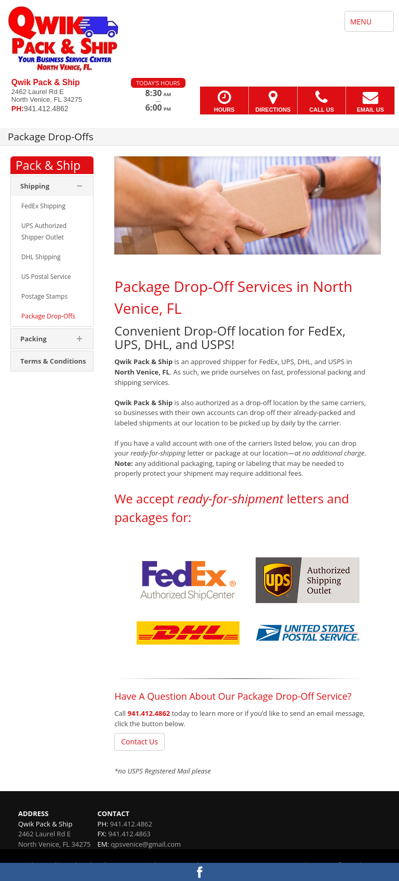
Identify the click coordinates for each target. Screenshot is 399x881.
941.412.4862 (149, 713)
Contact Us (139, 741)
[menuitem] (52, 206)
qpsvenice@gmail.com (146, 844)
